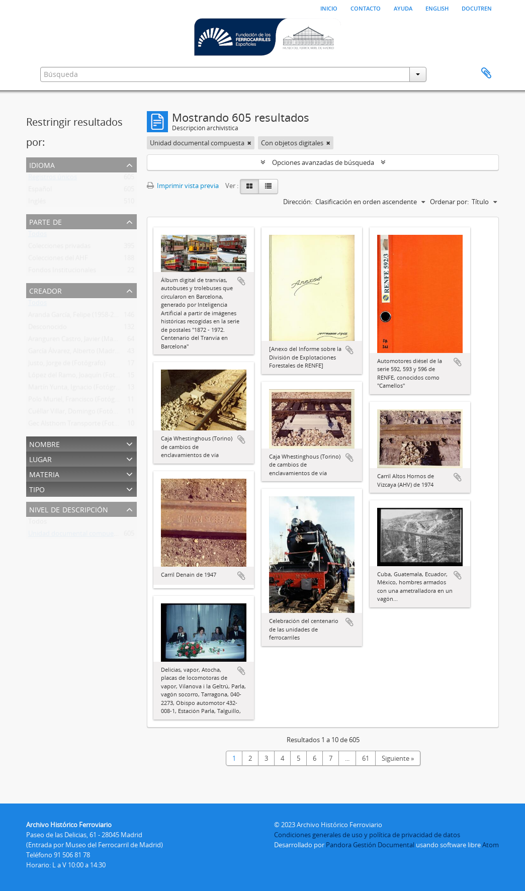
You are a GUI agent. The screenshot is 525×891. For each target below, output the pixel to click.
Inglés (37, 203)
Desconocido (47, 328)
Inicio (328, 7)
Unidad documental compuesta (75, 535)
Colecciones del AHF (58, 259)
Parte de (45, 221)
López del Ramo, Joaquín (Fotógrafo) (82, 377)
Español (40, 191)
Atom (490, 844)
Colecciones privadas (59, 247)
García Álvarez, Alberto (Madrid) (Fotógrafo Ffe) (98, 353)
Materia (44, 473)
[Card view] (249, 186)
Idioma (42, 164)
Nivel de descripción (68, 508)
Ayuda (403, 7)
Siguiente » (398, 758)
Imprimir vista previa (183, 185)
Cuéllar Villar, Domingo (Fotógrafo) (79, 413)
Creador (45, 290)
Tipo (37, 488)
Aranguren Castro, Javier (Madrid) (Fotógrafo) (95, 340)
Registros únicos (52, 179)
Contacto (366, 7)
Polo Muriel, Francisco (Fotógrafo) (78, 401)
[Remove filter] (249, 143)
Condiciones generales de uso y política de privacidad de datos (367, 834)
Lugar (40, 458)
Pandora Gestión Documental (370, 844)
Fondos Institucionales (62, 272)
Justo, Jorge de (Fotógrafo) (67, 365)
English (437, 7)
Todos (37, 235)
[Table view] (268, 186)
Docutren (477, 7)
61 (365, 758)
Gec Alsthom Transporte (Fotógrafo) (82, 425)
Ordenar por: (449, 201)
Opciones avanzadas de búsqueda (323, 162)
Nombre (44, 443)
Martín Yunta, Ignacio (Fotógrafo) (77, 389)
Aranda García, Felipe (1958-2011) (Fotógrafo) (94, 316)
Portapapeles (486, 73)
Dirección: (297, 201)
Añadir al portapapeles (241, 281)
